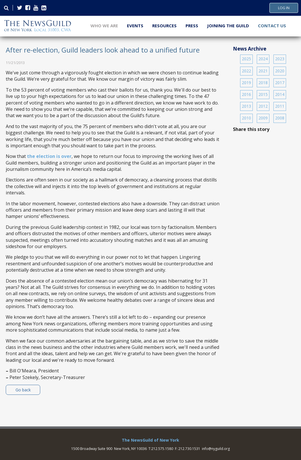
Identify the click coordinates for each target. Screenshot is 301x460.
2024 (263, 58)
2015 (263, 94)
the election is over (49, 156)
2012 (263, 106)
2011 (279, 106)
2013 (246, 106)
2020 (279, 71)
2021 (263, 71)
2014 (279, 94)
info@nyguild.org (216, 448)
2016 (246, 94)
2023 (279, 58)
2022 (246, 71)
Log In (284, 8)
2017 (279, 82)
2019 (246, 82)
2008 (279, 118)
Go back (23, 390)
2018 (263, 82)
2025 (246, 58)
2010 (246, 118)
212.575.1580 (162, 448)
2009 (263, 118)
